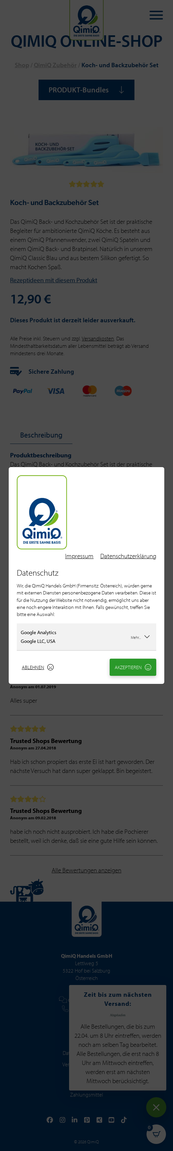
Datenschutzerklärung (128, 556)
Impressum (79, 556)
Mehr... (141, 636)
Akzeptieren (133, 667)
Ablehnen (38, 667)
